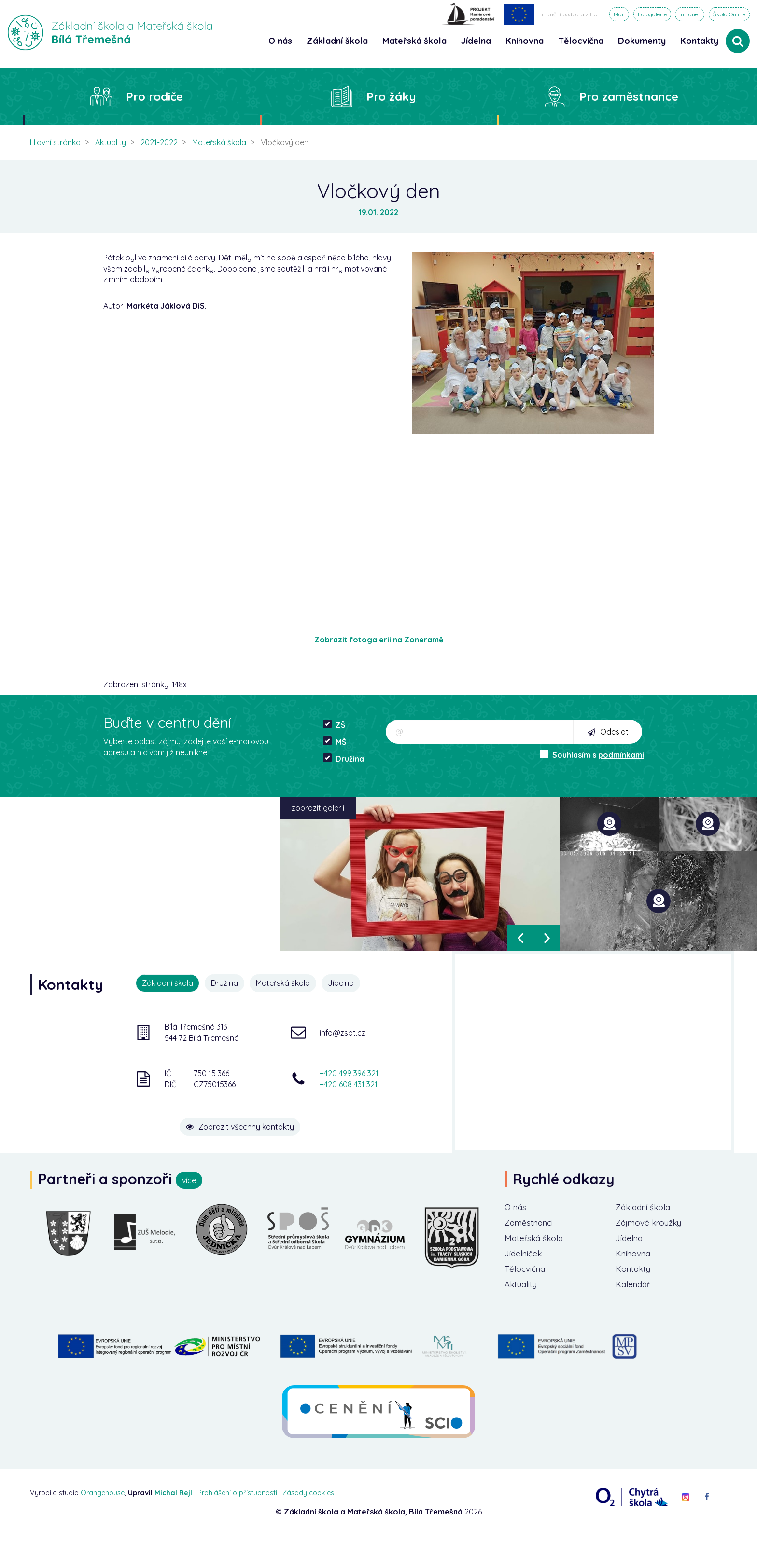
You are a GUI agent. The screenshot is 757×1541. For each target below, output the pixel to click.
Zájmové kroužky (651, 1223)
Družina (343, 758)
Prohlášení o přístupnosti (237, 1497)
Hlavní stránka (55, 142)
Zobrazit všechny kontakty (258, 1122)
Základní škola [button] (337, 40)
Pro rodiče (154, 96)
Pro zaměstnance (628, 96)
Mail (619, 14)
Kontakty (699, 40)
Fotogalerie (652, 14)
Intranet (689, 14)
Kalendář (634, 1288)
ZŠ (334, 725)
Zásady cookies (308, 1497)
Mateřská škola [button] (414, 40)
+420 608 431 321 (349, 1083)
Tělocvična (526, 1272)
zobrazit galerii (318, 808)
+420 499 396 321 (349, 1072)
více (189, 1180)
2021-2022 (159, 142)
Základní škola (645, 1207)
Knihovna (635, 1256)
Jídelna (345, 983)
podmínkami (621, 755)
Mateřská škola (219, 142)
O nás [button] (280, 40)
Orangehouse (103, 1497)
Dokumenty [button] (642, 40)
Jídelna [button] (476, 40)
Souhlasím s (592, 755)
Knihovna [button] (524, 40)
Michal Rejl (173, 1497)
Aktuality (110, 142)
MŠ (335, 741)
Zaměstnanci (531, 1223)
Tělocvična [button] (580, 40)
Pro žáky (391, 96)
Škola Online (729, 14)
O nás (516, 1207)
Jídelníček (525, 1256)
